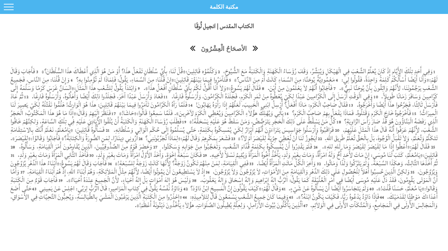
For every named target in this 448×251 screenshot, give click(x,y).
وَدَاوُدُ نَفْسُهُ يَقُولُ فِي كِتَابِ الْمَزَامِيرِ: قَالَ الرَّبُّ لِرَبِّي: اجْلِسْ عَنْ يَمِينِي (110, 188)
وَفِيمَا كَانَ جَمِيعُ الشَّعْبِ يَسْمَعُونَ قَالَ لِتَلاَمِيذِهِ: (238, 197)
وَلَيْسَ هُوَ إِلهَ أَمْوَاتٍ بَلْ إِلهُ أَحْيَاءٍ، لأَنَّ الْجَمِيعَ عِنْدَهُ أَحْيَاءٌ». (128, 180)
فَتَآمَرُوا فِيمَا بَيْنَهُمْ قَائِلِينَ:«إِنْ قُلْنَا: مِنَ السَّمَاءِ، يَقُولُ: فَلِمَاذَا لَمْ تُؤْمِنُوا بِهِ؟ (151, 80)
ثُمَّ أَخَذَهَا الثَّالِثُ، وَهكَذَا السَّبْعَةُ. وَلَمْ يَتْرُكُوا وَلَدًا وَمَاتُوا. (380, 163)
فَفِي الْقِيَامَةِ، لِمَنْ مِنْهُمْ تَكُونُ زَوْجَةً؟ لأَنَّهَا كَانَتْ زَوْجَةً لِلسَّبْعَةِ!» (180, 163)
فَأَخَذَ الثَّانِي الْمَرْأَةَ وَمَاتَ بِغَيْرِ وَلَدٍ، (52, 155)
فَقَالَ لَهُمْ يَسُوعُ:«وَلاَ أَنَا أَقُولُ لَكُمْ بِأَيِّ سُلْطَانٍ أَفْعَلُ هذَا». (202, 88)
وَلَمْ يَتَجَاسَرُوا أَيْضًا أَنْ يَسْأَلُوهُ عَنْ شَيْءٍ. (329, 188)
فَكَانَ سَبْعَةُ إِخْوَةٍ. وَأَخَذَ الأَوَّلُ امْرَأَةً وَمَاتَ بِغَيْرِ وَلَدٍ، (148, 155)
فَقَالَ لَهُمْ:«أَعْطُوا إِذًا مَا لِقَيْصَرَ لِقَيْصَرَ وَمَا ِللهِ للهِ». (374, 146)
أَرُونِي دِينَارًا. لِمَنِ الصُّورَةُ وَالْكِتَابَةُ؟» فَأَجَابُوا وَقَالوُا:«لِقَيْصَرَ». (73, 138)
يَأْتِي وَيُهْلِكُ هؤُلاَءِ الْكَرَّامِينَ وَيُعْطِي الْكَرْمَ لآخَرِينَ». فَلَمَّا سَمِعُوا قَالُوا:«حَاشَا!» (200, 113)
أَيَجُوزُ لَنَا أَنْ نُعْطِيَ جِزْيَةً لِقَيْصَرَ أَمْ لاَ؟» (277, 138)
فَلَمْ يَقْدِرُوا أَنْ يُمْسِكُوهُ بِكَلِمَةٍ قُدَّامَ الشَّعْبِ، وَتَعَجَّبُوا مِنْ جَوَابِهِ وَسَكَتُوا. (237, 146)
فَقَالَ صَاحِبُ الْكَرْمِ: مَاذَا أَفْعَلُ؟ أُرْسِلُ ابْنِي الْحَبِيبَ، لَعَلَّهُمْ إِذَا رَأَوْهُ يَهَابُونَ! (271, 105)
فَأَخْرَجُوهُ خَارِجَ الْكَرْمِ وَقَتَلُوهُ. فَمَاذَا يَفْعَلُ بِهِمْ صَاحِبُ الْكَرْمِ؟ (350, 113)
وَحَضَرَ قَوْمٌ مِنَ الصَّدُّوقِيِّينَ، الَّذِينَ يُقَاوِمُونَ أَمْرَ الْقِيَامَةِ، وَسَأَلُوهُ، (84, 146)
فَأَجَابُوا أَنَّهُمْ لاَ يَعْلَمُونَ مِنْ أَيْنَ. (299, 88)
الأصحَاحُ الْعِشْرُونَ (224, 48)
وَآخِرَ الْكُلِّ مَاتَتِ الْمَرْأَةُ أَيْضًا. (285, 163)
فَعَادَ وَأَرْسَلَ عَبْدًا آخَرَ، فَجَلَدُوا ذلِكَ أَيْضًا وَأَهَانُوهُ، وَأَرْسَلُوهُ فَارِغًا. (96, 96)
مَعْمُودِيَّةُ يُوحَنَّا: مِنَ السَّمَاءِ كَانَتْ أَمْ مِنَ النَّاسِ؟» (284, 80)
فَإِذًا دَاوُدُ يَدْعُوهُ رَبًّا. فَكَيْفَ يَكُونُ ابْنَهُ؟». (338, 197)
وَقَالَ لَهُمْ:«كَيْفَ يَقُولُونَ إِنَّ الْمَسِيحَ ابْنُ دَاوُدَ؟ (235, 188)
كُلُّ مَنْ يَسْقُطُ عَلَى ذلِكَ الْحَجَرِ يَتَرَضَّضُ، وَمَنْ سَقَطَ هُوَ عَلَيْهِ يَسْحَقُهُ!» (262, 121)
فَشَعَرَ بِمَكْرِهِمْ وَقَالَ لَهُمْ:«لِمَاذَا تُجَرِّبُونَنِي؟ (187, 138)
